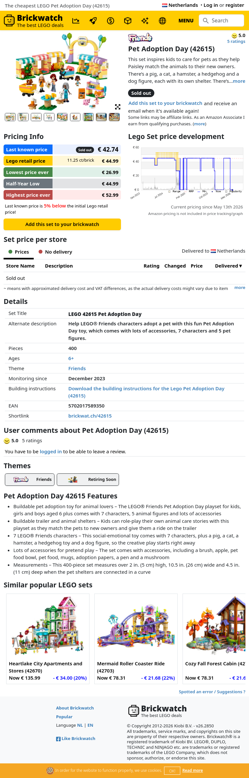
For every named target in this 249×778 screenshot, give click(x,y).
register (235, 5)
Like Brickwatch (75, 738)
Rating (152, 265)
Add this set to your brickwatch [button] (165, 103)
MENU (186, 20)
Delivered (226, 265)
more (239, 81)
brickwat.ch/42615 (90, 415)
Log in (211, 5)
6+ (71, 358)
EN (90, 725)
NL (80, 725)
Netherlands (180, 5)
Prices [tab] (18, 251)
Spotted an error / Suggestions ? (212, 692)
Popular (64, 717)
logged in (51, 451)
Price (197, 265)
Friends (77, 368)
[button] (117, 106)
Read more (193, 770)
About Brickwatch (75, 708)
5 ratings (236, 41)
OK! (172, 771)
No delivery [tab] (55, 251)
